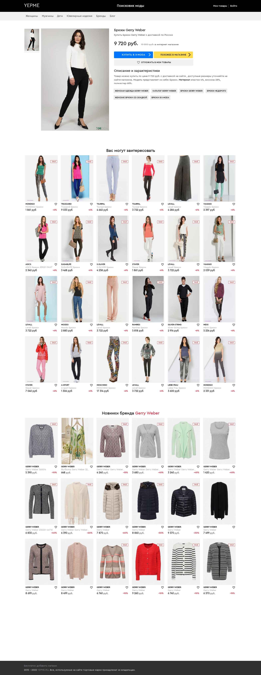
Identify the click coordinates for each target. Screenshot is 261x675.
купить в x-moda (133, 55)
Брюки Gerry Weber (191, 91)
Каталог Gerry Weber (164, 91)
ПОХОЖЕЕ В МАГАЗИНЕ (173, 55)
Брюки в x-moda (160, 98)
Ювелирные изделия (79, 16)
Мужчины (48, 16)
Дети (60, 16)
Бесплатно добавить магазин (40, 666)
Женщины (32, 16)
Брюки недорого (216, 91)
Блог (112, 16)
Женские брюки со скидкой (131, 98)
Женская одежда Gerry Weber (131, 91)
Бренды (101, 16)
